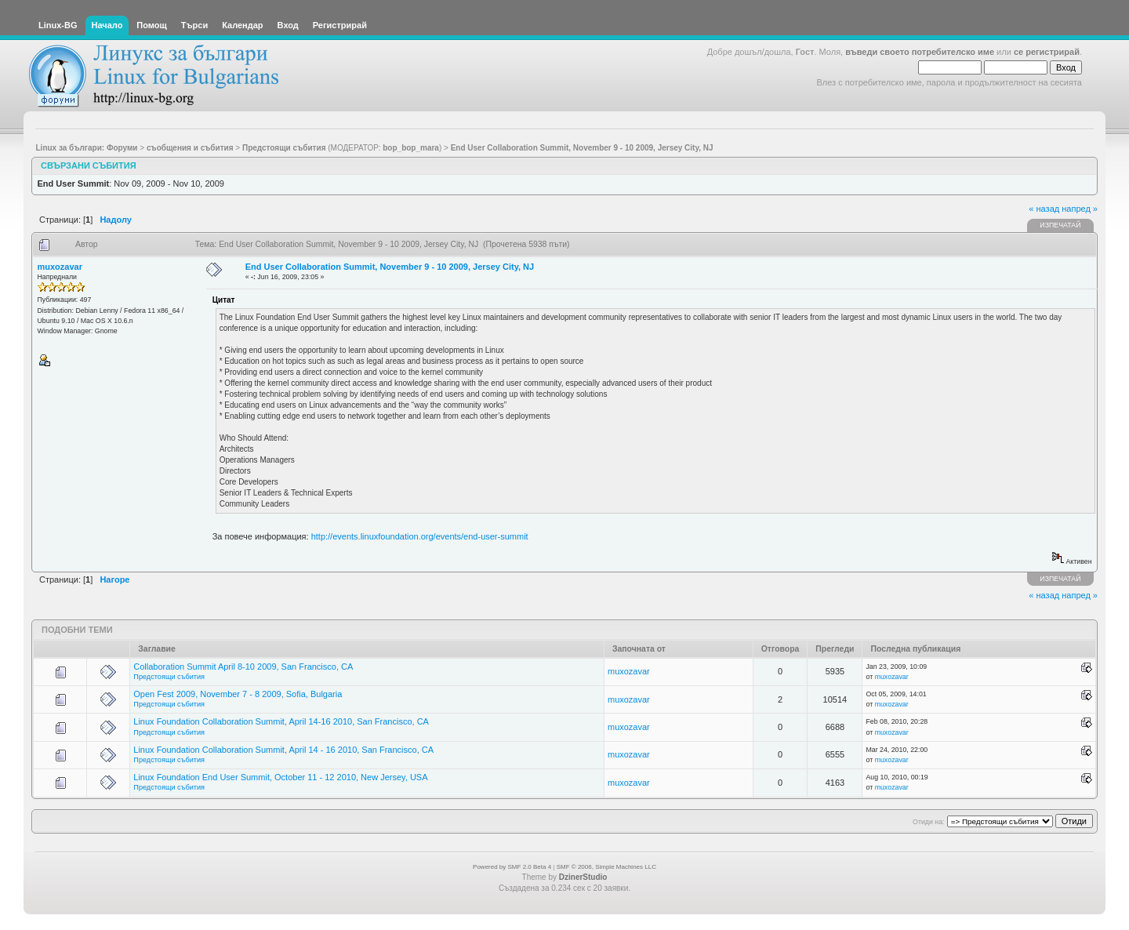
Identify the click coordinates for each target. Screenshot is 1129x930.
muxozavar (60, 266)
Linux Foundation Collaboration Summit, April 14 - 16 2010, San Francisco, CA (283, 749)
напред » (1080, 208)
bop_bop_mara (411, 147)
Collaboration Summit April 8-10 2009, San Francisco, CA (243, 666)
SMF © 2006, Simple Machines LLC (606, 866)
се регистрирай (1047, 51)
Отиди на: (928, 822)
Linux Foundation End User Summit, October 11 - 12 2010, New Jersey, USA (280, 777)
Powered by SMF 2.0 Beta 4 (512, 866)
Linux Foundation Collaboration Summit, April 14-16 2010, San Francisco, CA (281, 721)
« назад (1044, 208)
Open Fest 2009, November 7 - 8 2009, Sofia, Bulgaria (237, 694)
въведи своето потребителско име (919, 51)
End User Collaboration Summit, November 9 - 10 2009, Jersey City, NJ (389, 266)
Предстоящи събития (169, 677)
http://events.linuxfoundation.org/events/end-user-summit (419, 536)
